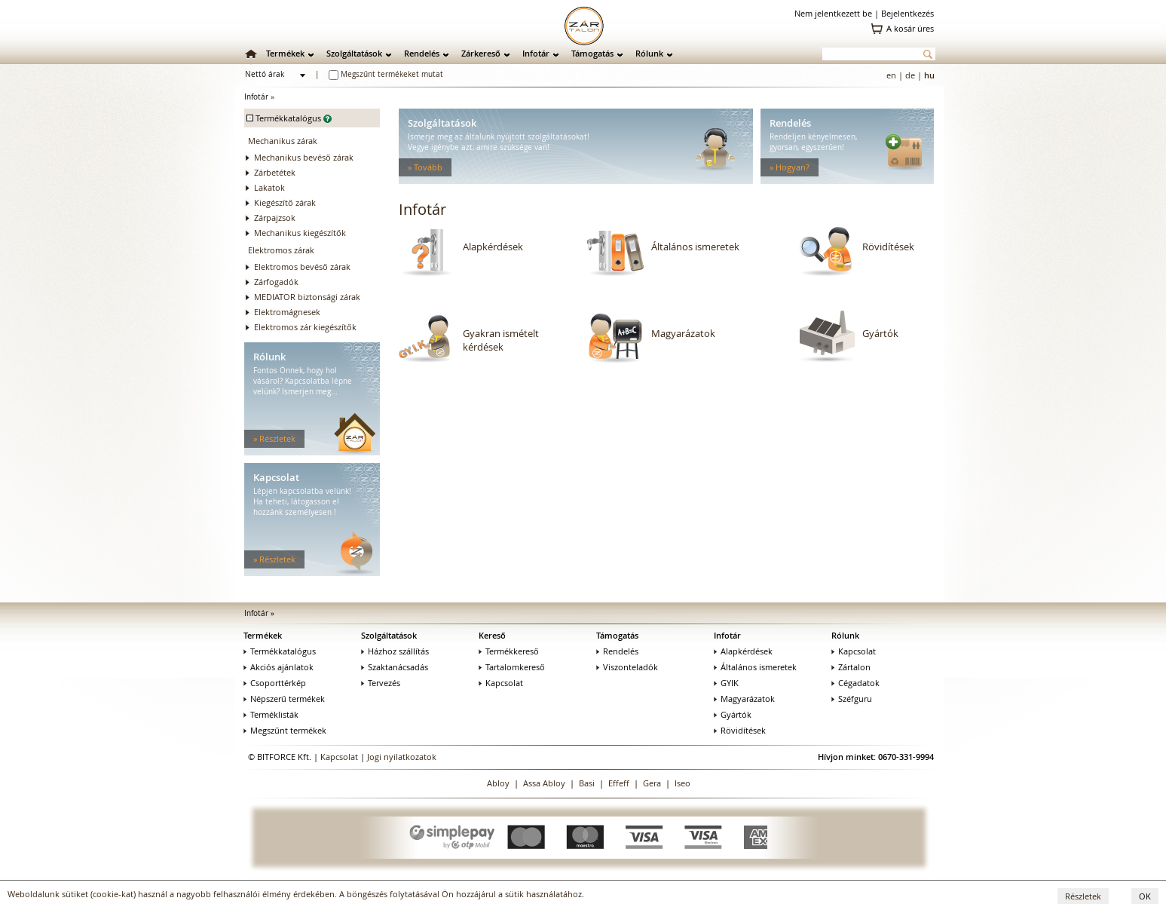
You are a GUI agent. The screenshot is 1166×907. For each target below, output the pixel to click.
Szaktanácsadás (394, 667)
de (910, 75)
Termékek (285, 53)
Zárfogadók (276, 281)
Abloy (498, 783)
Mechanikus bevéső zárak (303, 157)
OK (1145, 896)
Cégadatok (855, 682)
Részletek (1083, 896)
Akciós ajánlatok (278, 667)
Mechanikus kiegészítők (300, 232)
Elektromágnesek (287, 311)
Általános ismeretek (695, 246)
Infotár (535, 53)
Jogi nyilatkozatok (401, 756)
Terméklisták (270, 714)
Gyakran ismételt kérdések (501, 340)
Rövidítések (888, 246)
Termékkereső (509, 651)
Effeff (618, 783)
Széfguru (851, 698)
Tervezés (380, 682)
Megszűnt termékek (284, 730)
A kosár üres (910, 28)
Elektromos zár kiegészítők (305, 326)
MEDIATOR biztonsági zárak (307, 296)
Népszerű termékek (284, 698)
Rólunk (649, 53)
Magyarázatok (683, 333)
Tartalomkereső (512, 667)
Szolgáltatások (354, 53)
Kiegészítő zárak (285, 202)
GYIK (726, 682)
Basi (587, 783)
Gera (652, 783)
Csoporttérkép (274, 682)
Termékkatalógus (279, 651)
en (891, 75)
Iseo (682, 783)
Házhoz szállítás (395, 651)
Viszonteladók (627, 667)
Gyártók (880, 333)
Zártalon (851, 667)
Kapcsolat (501, 682)
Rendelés (421, 53)
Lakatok (269, 187)
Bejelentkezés (907, 13)
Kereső (492, 635)
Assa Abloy (544, 783)
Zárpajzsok (274, 217)
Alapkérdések (493, 246)
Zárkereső (480, 53)
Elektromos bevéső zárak (302, 266)
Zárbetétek (274, 172)
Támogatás (592, 53)
